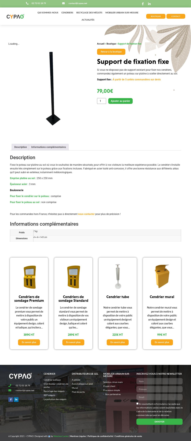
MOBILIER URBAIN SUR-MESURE (116, 374)
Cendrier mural (162, 297)
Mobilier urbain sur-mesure (121, 12)
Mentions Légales (78, 436)
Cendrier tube (117, 297)
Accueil (101, 43)
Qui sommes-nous (47, 12)
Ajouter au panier (120, 101)
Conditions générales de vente (128, 436)
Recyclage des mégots (89, 12)
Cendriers (67, 12)
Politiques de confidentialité (100, 436)
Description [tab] (20, 147)
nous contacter (86, 214)
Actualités (88, 19)
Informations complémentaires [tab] (48, 147)
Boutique (111, 43)
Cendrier (49, 373)
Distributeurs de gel (85, 373)
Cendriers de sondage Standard (73, 299)
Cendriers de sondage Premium (29, 299)
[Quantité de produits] (101, 101)
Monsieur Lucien (61, 436)
